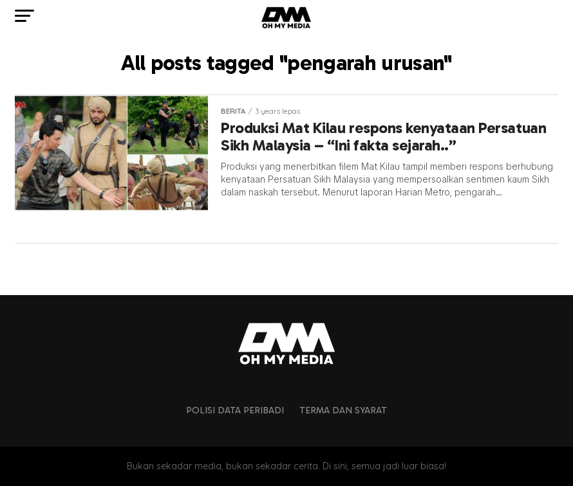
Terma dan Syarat (343, 410)
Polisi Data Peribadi (235, 410)
